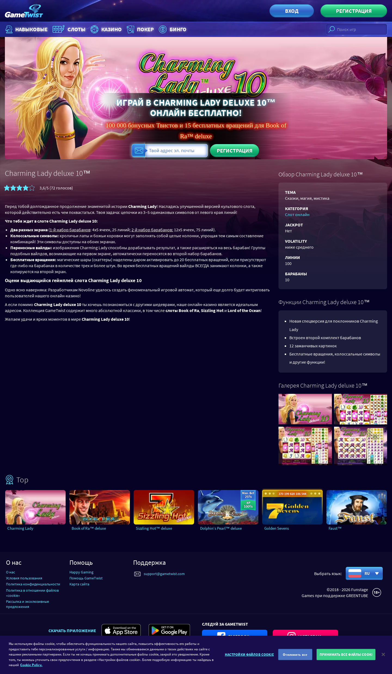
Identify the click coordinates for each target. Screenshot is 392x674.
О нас (10, 572)
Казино (105, 29)
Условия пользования (24, 578)
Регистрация (354, 10)
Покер (139, 29)
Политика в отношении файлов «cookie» (32, 593)
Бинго (171, 29)
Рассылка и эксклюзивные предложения (27, 604)
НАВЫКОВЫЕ (26, 29)
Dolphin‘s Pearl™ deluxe (221, 528)
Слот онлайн (297, 214)
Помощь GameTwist (86, 578)
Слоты (68, 29)
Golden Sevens (276, 528)
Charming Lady (20, 528)
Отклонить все (295, 658)
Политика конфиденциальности (33, 584)
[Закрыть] (383, 658)
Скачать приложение (72, 630)
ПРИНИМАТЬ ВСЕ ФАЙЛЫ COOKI (346, 658)
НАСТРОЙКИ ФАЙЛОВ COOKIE (249, 658)
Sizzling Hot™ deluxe (154, 528)
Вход (291, 10)
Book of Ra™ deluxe (89, 528)
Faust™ (335, 528)
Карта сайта (79, 584)
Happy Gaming (81, 572)
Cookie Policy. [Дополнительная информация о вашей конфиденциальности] (31, 668)
